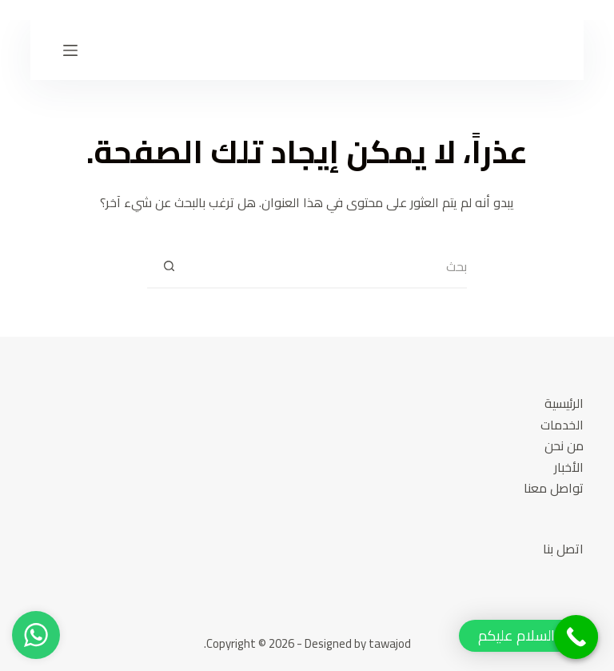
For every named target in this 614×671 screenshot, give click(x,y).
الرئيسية (564, 403)
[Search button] (169, 267)
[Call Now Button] (576, 637)
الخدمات (562, 425)
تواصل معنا (554, 488)
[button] (528, 636)
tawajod (390, 643)
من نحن (564, 445)
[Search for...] (329, 267)
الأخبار (569, 467)
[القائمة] (70, 50)
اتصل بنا (563, 549)
